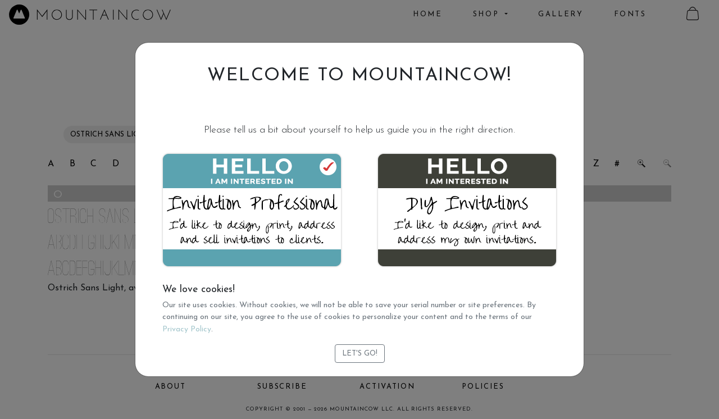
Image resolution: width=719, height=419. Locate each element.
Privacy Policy (186, 329)
